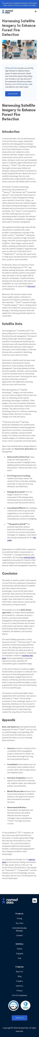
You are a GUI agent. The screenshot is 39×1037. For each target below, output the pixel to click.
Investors (19, 986)
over (14, 84)
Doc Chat (19, 923)
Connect (19, 935)
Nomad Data (12, 68)
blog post (31, 286)
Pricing (19, 918)
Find (19, 958)
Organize (19, 953)
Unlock (19, 949)
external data (29, 557)
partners (25, 84)
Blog (19, 976)
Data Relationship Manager (20, 929)
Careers (19, 981)
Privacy (20, 990)
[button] (35, 11)
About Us (19, 971)
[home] (8, 11)
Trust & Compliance (19, 995)
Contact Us (20, 1018)
